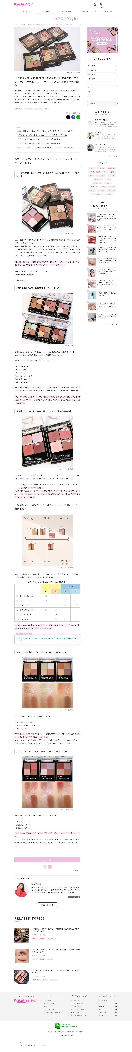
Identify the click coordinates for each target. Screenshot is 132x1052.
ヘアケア (90, 83)
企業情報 (50, 1031)
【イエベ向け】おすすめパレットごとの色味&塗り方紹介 (39, 139)
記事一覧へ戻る (47, 905)
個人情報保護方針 (60, 1031)
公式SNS (86, 11)
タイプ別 (50, 959)
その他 (90, 96)
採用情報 (81, 1031)
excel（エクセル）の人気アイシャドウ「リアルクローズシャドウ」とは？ (45, 131)
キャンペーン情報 (66, 11)
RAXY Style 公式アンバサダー (40, 980)
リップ (108, 179)
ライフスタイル (97, 194)
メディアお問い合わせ (78, 1003)
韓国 (91, 175)
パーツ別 (112, 187)
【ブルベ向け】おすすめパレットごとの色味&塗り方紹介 (39, 143)
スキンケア (91, 66)
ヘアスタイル (97, 183)
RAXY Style (45, 11)
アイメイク (22, 106)
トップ (25, 11)
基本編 (112, 172)
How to (34, 938)
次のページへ (47, 860)
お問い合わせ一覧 (30, 1045)
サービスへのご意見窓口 (78, 1009)
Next (77, 870)
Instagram (101, 1006)
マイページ (47, 1006)
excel (46, 108)
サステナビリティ (43, 1045)
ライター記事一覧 (74, 897)
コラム (90, 92)
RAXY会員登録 (102, 1000)
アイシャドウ (28, 108)
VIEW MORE (113, 156)
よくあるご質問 (107, 11)
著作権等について (72, 1031)
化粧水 (103, 187)
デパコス (91, 190)
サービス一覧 (18, 1045)
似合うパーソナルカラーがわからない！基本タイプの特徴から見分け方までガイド (48, 639)
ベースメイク (92, 70)
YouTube (101, 1015)
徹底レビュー (19, 108)
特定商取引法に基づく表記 (79, 1015)
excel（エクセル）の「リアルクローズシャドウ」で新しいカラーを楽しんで (46, 147)
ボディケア (91, 79)
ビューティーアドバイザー (52, 1012)
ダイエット (112, 190)
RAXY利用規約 (75, 1012)
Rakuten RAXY (23, 4)
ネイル (90, 87)
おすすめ (42, 938)
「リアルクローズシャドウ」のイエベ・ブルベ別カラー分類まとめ (42, 135)
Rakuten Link (102, 1012)
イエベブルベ (38, 108)
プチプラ (108, 183)
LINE (99, 1009)
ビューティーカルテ (50, 1009)
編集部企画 (111, 168)
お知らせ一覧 (75, 1000)
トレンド (42, 959)
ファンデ (101, 190)
